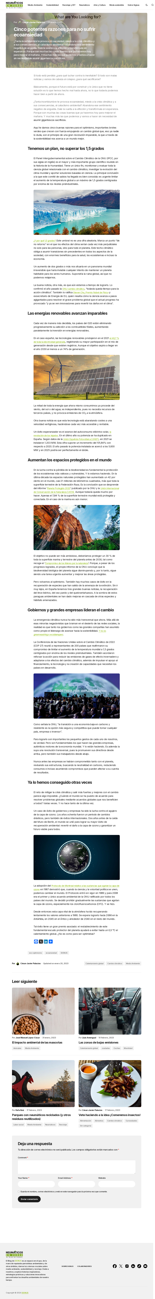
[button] (146, 4)
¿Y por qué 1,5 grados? (46, 240)
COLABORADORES (84, 1268)
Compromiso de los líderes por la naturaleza (69, 563)
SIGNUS (64, 956)
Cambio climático (114, 967)
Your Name (23, 1184)
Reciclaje (63, 1130)
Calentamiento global (94, 967)
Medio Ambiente (133, 967)
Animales (17, 1053)
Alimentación (85, 1127)
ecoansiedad (51, 956)
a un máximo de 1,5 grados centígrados (95, 180)
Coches (117, 1053)
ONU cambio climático (74, 288)
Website (102, 1184)
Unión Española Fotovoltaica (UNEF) (83, 439)
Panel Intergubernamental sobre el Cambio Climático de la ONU (71, 158)
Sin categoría (85, 1132)
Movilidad (128, 1053)
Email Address (65, 1184)
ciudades (106, 1053)
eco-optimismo (35, 956)
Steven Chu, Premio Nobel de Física (95, 292)
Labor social (18, 1130)
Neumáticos (50, 1130)
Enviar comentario (29, 1205)
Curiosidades (131, 1127)
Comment (23, 1163)
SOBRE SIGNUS (67, 1268)
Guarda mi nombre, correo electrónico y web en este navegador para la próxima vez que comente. (63, 1197)
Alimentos (99, 1127)
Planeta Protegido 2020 (60, 488)
